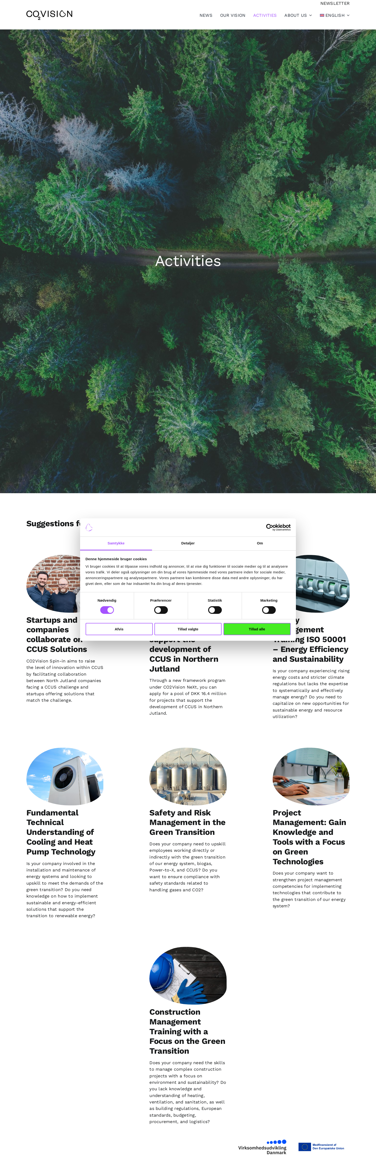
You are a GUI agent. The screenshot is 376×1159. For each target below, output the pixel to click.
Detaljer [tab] (188, 543)
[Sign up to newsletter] (335, 3)
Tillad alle (257, 629)
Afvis (119, 629)
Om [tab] (260, 543)
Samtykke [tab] (116, 543)
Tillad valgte (188, 629)
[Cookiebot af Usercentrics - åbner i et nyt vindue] (270, 527)
